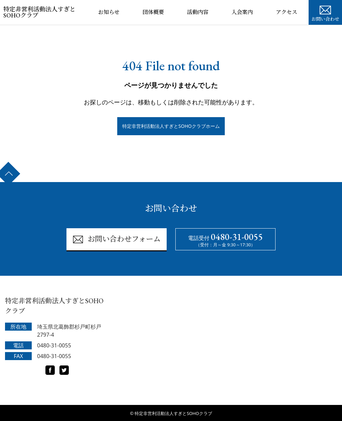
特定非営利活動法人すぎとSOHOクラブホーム (171, 126)
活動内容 (197, 12)
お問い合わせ (325, 12)
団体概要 (153, 12)
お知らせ (109, 12)
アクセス (286, 12)
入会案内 (242, 12)
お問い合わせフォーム (116, 239)
